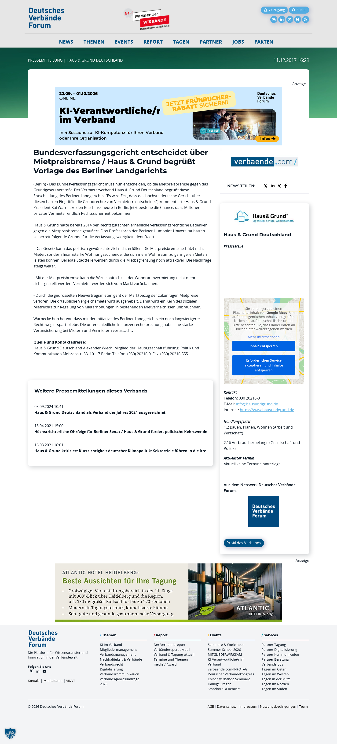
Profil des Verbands (244, 542)
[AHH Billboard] (168, 566)
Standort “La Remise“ (224, 689)
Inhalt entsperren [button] (264, 346)
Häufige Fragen (219, 684)
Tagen (181, 41)
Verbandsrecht (111, 664)
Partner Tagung (274, 644)
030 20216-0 (249, 398)
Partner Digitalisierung (279, 649)
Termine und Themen (171, 659)
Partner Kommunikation (280, 654)
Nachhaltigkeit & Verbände (121, 659)
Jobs (238, 41)
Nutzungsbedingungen (278, 706)
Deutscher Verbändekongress (231, 674)
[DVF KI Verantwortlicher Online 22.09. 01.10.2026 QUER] (168, 89)
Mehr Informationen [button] (264, 337)
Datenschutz (227, 706)
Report (153, 41)
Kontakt (34, 680)
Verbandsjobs (272, 664)
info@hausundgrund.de (257, 404)
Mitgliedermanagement (118, 649)
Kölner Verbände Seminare (229, 679)
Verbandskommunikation (119, 674)
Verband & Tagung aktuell (174, 654)
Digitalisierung (111, 669)
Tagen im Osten (274, 669)
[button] (10, 733)
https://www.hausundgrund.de (267, 409)
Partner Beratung (275, 659)
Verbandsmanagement (118, 654)
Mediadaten (53, 680)
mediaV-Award (165, 664)
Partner (211, 41)
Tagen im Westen (275, 674)
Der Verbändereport (169, 644)
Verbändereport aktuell (172, 649)
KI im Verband (111, 644)
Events (124, 41)
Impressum (248, 706)
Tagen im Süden (274, 689)
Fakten (263, 41)
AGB (211, 706)
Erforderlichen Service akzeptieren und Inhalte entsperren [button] (264, 365)
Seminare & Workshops (226, 644)
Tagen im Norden (275, 684)
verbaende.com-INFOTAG (227, 669)
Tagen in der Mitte (276, 679)
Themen (94, 41)
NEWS (66, 41)
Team (303, 706)
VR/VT (70, 680)
